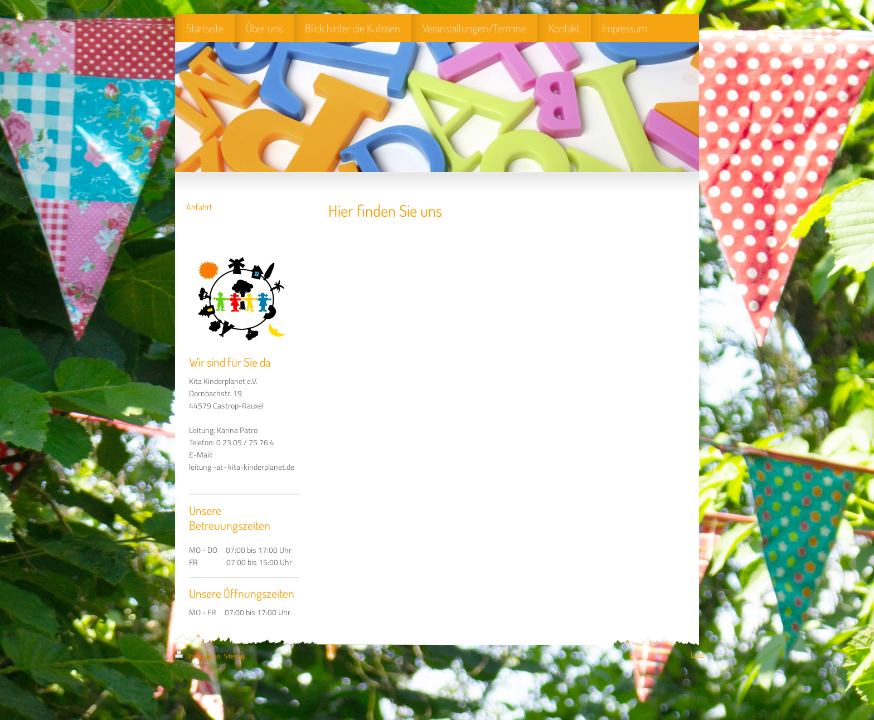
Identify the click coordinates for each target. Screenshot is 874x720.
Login (698, 654)
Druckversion (198, 655)
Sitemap (235, 655)
